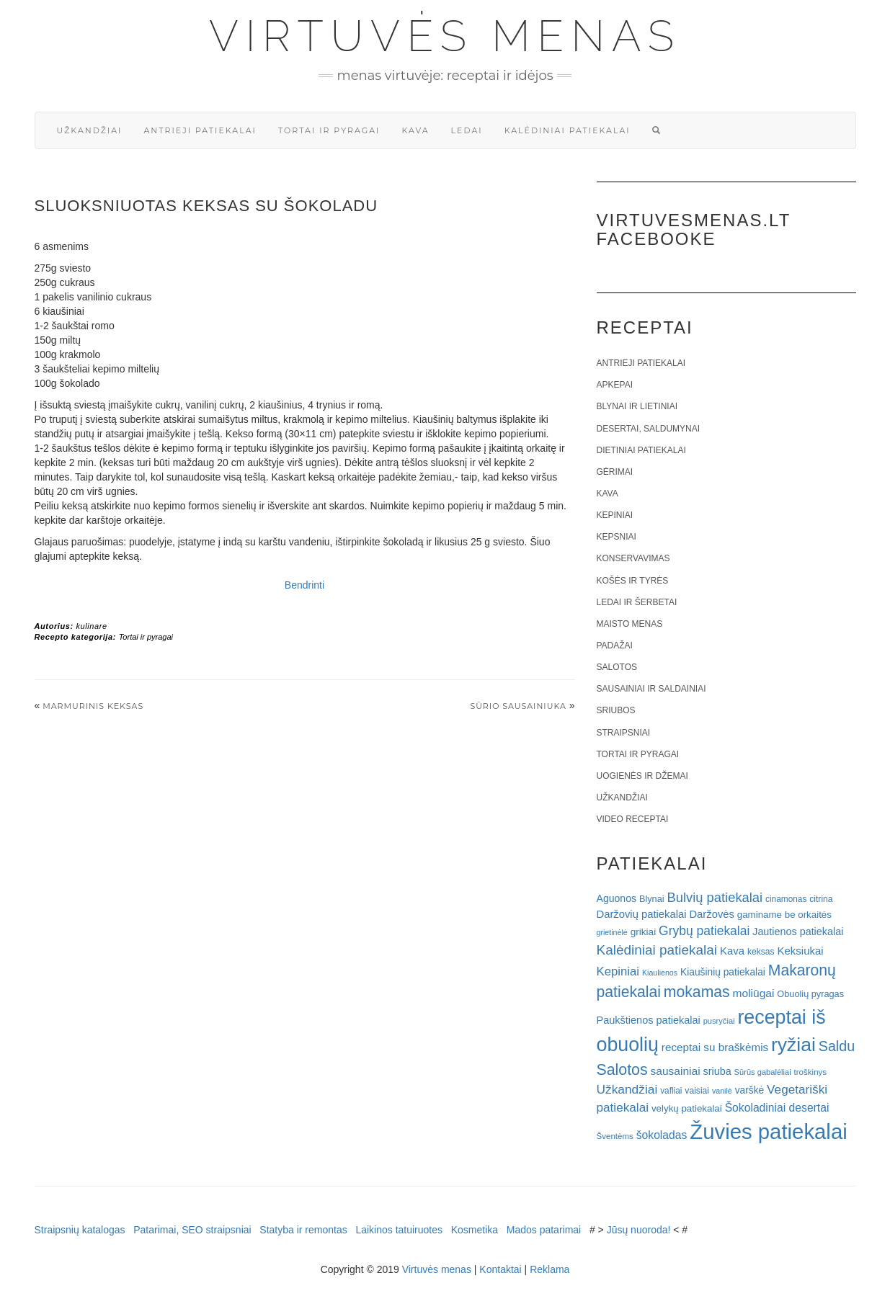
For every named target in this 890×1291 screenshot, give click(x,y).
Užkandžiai (90, 130)
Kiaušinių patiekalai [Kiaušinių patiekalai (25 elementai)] (722, 972)
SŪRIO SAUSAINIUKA (518, 706)
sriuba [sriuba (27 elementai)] (717, 1071)
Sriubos (616, 710)
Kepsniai (616, 537)
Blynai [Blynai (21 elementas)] (651, 898)
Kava (415, 130)
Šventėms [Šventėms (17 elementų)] (615, 1136)
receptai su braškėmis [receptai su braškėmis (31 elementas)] (715, 1047)
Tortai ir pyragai (329, 130)
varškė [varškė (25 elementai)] (750, 1090)
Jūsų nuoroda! (639, 1230)
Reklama (549, 1269)
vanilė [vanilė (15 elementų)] (722, 1090)
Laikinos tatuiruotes (398, 1230)
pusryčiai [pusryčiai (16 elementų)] (719, 1021)
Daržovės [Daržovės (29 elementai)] (711, 914)
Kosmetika (474, 1230)
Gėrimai (615, 472)
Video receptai (633, 819)
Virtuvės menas (445, 36)
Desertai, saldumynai (648, 429)
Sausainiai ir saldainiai (651, 689)
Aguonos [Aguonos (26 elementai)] (617, 898)
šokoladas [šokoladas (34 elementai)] (661, 1135)
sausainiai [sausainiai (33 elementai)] (675, 1071)
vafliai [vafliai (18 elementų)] (671, 1091)
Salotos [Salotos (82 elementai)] (622, 1069)
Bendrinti (304, 585)
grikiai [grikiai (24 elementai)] (644, 931)
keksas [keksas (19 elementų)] (761, 952)
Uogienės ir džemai (642, 776)
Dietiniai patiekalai (641, 450)
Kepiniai (615, 515)
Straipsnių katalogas (80, 1230)
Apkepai (615, 385)
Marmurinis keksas (93, 706)
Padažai (615, 645)
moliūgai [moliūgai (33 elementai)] (754, 993)
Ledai (467, 130)
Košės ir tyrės (633, 581)
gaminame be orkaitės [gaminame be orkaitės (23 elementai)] (784, 914)
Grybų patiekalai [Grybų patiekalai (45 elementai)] (704, 931)
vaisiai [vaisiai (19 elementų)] (697, 1091)
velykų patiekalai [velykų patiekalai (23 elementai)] (686, 1108)
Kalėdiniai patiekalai (567, 130)
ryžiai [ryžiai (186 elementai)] (793, 1044)
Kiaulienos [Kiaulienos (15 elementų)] (659, 972)
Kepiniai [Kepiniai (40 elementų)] (618, 971)
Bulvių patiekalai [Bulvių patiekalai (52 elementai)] (714, 897)
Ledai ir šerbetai (637, 602)
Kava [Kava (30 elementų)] (732, 950)
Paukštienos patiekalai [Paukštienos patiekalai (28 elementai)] (648, 1020)
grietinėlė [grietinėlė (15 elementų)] (612, 932)
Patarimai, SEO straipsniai (192, 1230)
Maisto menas (630, 624)
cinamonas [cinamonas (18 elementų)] (785, 899)
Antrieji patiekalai (200, 130)
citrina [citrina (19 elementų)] (820, 899)
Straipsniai (624, 733)
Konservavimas (633, 558)
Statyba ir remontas (303, 1230)
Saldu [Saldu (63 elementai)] (837, 1046)
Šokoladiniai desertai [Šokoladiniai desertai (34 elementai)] (777, 1108)
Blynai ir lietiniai (637, 406)
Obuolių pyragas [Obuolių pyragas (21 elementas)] (810, 993)
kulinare (91, 626)
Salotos (617, 667)
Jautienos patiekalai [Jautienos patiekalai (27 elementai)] (797, 931)
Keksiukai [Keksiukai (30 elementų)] (801, 950)
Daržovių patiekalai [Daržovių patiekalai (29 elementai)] (642, 914)
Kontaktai (500, 1269)
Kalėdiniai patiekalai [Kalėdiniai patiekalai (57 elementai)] (657, 949)
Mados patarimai (544, 1230)
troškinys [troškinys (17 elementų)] (810, 1072)
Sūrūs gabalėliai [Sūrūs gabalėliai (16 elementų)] (762, 1072)
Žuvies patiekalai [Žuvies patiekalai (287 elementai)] (768, 1131)
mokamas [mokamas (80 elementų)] (697, 991)
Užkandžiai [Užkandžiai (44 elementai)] (627, 1089)
